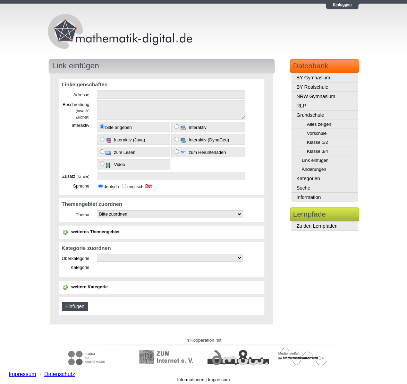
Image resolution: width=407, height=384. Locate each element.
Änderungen (314, 169)
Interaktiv (80, 125)
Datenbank (311, 66)
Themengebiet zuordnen (92, 204)
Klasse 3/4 (317, 151)
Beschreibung (75, 110)
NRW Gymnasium (316, 96)
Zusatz (75, 176)
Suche (304, 188)
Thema (82, 214)
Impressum (219, 379)
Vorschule (317, 133)
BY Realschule (313, 87)
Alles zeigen (319, 124)
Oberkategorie (76, 258)
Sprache (81, 186)
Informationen (190, 379)
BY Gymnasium (313, 77)
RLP (301, 105)
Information (309, 197)
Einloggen (342, 4)
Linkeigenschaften (85, 84)
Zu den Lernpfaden (317, 226)
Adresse (81, 95)
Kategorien (308, 178)
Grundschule (310, 115)
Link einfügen (315, 160)
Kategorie (80, 267)
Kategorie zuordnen (86, 248)
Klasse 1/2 (317, 142)
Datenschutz (59, 374)
